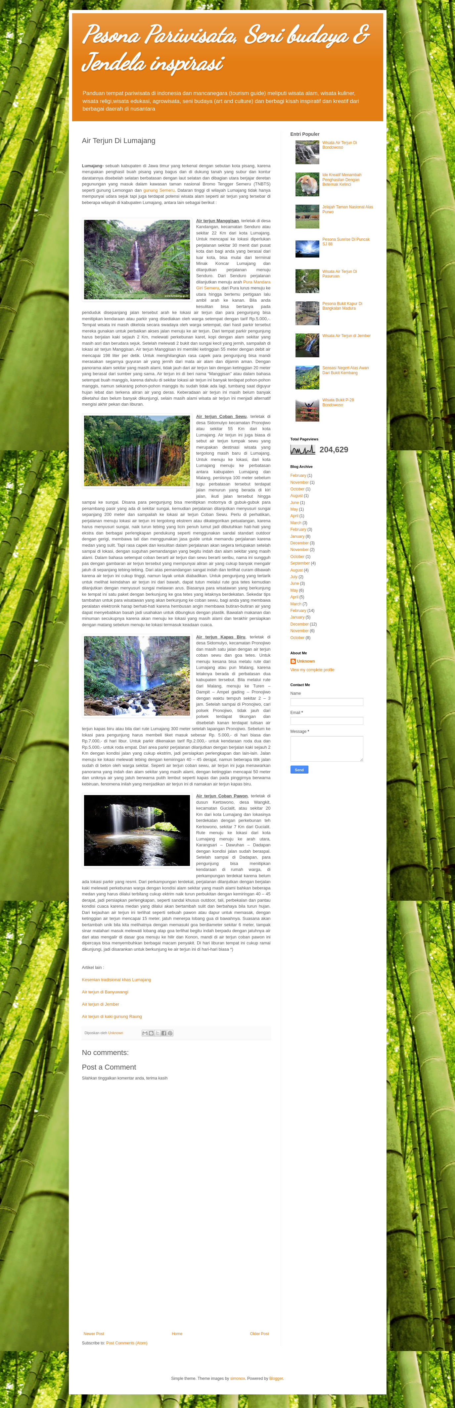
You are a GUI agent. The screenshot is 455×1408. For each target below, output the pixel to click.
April (294, 516)
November (300, 482)
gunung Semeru (158, 190)
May (294, 509)
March (296, 523)
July (294, 577)
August (297, 495)
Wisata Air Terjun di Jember (346, 335)
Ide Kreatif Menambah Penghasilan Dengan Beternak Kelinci (341, 180)
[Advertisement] (176, 1277)
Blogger (276, 1378)
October (298, 489)
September (300, 563)
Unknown (306, 661)
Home (177, 1334)
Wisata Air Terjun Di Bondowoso (339, 145)
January (298, 536)
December (300, 543)
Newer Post (94, 1334)
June (295, 502)
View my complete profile (313, 670)
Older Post (259, 1334)
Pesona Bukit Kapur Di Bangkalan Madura (342, 306)
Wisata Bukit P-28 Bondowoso (338, 402)
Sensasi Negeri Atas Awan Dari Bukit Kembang (345, 370)
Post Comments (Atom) (127, 1343)
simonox (237, 1378)
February (298, 475)
